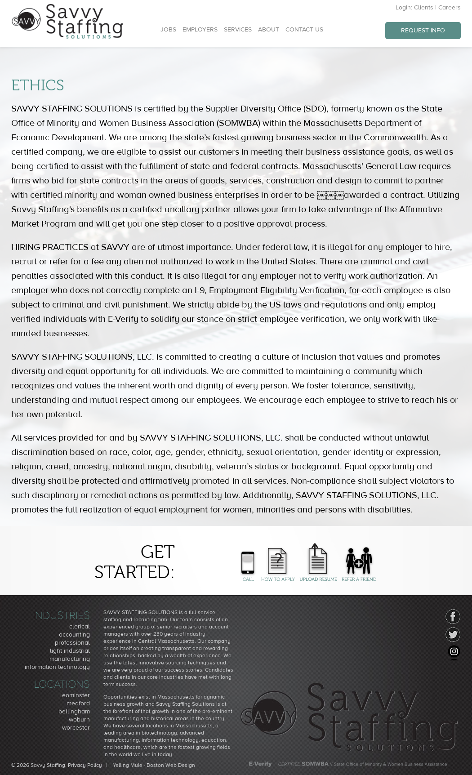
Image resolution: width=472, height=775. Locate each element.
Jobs (168, 30)
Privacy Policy (85, 765)
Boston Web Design (171, 765)
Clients (423, 8)
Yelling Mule (127, 765)
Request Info (423, 31)
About (268, 30)
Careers (449, 8)
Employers (200, 30)
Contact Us (304, 30)
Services (238, 30)
